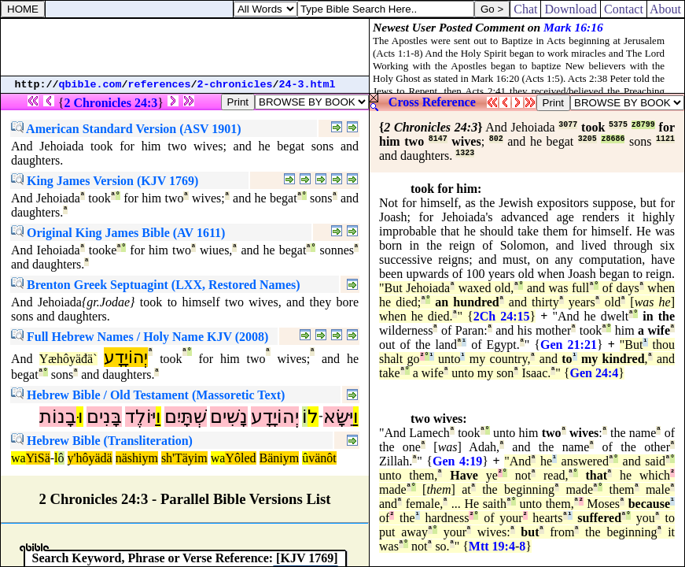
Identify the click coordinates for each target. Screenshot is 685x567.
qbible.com (90, 85)
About (665, 9)
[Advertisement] (185, 47)
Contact (623, 9)
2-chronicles (235, 85)
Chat (525, 9)
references (159, 85)
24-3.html (307, 85)
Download (570, 9)
